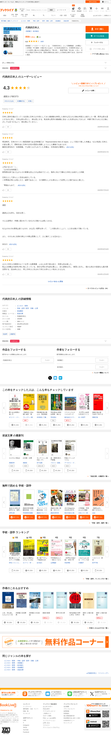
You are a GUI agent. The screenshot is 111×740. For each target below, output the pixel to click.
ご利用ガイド (107, 15)
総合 (4, 15)
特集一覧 (26, 711)
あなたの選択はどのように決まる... (28, 560)
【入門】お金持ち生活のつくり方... (83, 414)
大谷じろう (81, 513)
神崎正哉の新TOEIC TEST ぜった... (97, 414)
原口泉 (88, 513)
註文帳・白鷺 (27, 458)
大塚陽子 (81, 563)
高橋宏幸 (12, 463)
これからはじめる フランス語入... (83, 560)
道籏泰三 (60, 463)
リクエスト (46, 725)
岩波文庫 (20, 313)
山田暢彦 (53, 563)
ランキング (26, 713)
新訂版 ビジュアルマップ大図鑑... (15, 559)
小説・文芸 (63, 15)
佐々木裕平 (81, 417)
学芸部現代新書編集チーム (31, 513)
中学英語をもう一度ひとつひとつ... (56, 560)
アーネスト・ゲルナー (71, 463)
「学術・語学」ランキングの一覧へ (97, 579)
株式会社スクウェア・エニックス (75, 417)
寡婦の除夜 (46, 613)
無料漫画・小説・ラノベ (30, 709)
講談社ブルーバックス (44, 513)
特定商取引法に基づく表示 (72, 718)
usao (93, 513)
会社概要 (66, 706)
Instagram (26, 725)
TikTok (25, 727)
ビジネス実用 (73, 15)
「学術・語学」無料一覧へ (100, 523)
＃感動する (21, 101)
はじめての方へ (97, 15)
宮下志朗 (39, 463)
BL (34, 15)
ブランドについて (69, 709)
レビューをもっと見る (55, 281)
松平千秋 (95, 563)
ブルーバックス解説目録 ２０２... (42, 510)
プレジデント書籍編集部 (30, 417)
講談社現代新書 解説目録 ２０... (29, 509)
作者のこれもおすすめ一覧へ (99, 628)
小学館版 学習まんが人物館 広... (83, 510)
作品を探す (46, 709)
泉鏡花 (25, 463)
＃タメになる (9, 101)
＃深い (30, 101)
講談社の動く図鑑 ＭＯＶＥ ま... (56, 510)
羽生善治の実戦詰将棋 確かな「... (56, 414)
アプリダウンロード (49, 711)
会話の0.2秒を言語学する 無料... (15, 509)
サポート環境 (47, 716)
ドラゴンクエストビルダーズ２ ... (70, 414)
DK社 (10, 563)
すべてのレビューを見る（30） (98, 288)
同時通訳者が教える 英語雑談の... (42, 414)
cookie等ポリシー (69, 720)
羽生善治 (53, 417)
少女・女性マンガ (24, 15)
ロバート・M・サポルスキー (32, 563)
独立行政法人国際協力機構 (73, 513)
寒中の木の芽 (60, 613)
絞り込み (22, 10)
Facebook (26, 732)
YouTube (25, 730)
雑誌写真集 (82, 15)
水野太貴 (12, 513)
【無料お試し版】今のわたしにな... (97, 510)
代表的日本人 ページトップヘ (97, 673)
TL (43, 15)
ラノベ (53, 15)
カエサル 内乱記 (14, 458)
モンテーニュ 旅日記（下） (42, 459)
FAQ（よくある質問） (50, 718)
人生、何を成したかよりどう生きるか (7, 614)
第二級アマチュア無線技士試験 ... (42, 560)
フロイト (53, 463)
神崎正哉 (95, 417)
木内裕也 (39, 417)
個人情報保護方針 (69, 716)
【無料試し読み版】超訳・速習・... (28, 414)
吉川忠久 (39, 563)
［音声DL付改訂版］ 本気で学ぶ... (70, 560)
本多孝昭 (67, 563)
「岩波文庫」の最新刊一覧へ (99, 476)
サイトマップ (68, 723)
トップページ (27, 706)
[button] (15, 425)
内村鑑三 (29, 31)
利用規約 (66, 713)
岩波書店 (20, 311)
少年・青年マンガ (14, 15)
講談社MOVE (55, 513)
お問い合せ (46, 723)
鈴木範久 (36, 31)
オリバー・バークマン (16, 417)
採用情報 (66, 711)
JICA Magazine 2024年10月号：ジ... (70, 510)
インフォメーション (49, 720)
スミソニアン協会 (19, 563)
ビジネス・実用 (22, 306)
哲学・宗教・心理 (32, 308)
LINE (24, 720)
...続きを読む (69, 147)
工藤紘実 (46, 417)
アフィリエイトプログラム (51, 727)
